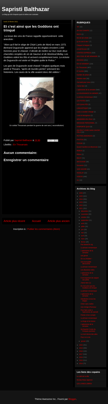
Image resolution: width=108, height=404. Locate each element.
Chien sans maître (87, 304)
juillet (83, 226)
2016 (81, 357)
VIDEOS (80, 176)
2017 (81, 354)
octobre (84, 217)
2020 (81, 345)
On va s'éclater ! (86, 259)
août (82, 223)
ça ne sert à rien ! (83, 41)
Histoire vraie (81, 78)
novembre (84, 214)
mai (82, 233)
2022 (81, 205)
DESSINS (80, 60)
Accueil (36, 221)
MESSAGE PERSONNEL (86, 123)
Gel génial (84, 256)
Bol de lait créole (82, 38)
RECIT (79, 158)
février (83, 242)
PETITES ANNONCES (85, 136)
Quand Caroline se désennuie (87, 147)
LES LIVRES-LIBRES (84, 384)
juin (82, 229)
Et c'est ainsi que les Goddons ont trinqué (89, 287)
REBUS (79, 151)
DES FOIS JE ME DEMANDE (87, 56)
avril (82, 236)
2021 (81, 208)
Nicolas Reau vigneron (85, 380)
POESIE (80, 143)
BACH (79, 34)
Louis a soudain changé (85, 112)
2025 (81, 196)
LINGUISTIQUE (82, 108)
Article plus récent (14, 221)
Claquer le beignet (83, 45)
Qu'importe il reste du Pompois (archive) (88, 330)
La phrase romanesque (85, 97)
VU (78, 180)
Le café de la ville (83, 376)
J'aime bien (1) (86, 283)
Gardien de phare (83, 75)
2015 (81, 360)
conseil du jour (82, 49)
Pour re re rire (85, 337)
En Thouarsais (20, 144)
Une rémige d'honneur (88, 307)
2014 (81, 363)
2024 (81, 199)
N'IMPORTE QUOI (83, 127)
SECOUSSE (81, 162)
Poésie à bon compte (88, 315)
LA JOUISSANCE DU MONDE (87, 93)
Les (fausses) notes (87, 270)
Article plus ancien (59, 221)
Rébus (79, 154)
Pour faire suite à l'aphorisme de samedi (89, 311)
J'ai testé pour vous (83, 82)
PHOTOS (80, 139)
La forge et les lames (88, 321)
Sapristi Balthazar (25, 9)
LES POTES (81, 101)
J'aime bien (81, 86)
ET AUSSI (80, 71)
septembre (85, 220)
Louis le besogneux (83, 115)
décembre (84, 211)
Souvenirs (80, 165)
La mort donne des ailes (89, 334)
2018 (81, 351)
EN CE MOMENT (83, 64)
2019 (81, 348)
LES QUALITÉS (82, 104)
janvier (83, 341)
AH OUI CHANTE (83, 30)
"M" (78, 27)
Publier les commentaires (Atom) (43, 229)
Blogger (72, 399)
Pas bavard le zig (87, 244)
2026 (81, 193)
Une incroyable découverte (86, 263)
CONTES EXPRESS (84, 53)
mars (83, 239)
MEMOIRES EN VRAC (85, 119)
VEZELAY (80, 173)
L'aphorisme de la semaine (86, 90)
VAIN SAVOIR (82, 169)
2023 (81, 202)
